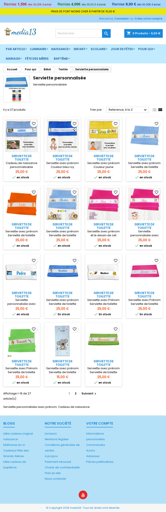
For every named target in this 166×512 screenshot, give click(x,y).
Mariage (13, 58)
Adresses (93, 456)
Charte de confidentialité (62, 467)
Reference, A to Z (128, 110)
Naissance (60, 49)
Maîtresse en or (14, 445)
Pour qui (145, 49)
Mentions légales (57, 439)
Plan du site (53, 473)
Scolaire (98, 49)
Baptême (61, 58)
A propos (51, 456)
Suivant (89, 393)
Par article (15, 49)
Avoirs (90, 450)
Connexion (121, 18)
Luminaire (38, 49)
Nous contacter (55, 479)
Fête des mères (37, 58)
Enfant (79, 49)
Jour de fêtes (122, 49)
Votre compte (99, 423)
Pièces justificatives (99, 462)
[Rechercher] (83, 33)
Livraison (51, 434)
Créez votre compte (148, 18)
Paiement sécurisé (58, 462)
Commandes (95, 445)
